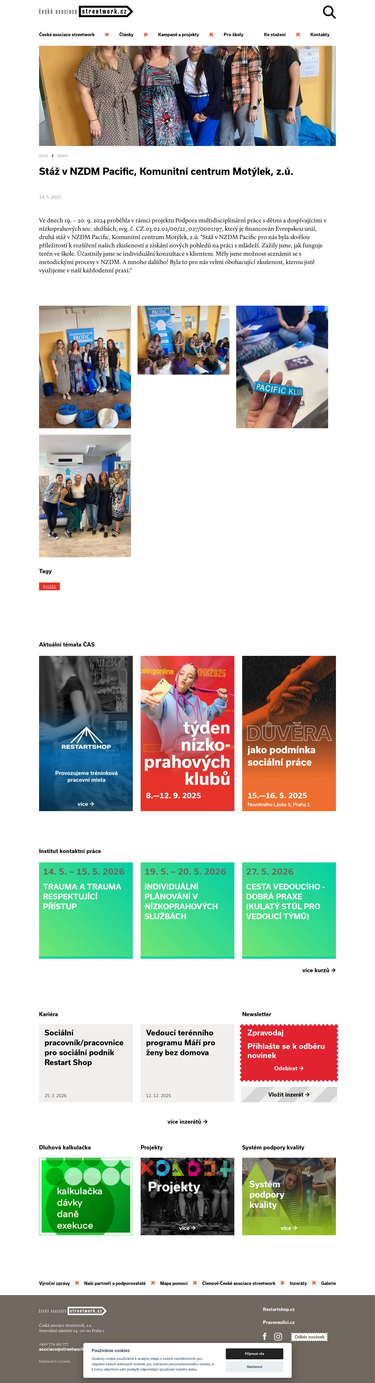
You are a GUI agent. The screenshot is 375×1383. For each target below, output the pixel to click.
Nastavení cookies (54, 1361)
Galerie (62, 155)
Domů (43, 155)
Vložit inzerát (289, 1095)
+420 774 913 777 (53, 1343)
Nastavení (254, 1367)
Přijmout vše (254, 1354)
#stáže (49, 586)
